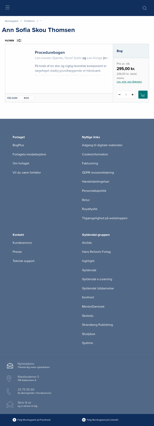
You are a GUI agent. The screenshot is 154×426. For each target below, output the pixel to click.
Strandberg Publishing (97, 325)
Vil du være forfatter (27, 173)
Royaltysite (89, 209)
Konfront (88, 297)
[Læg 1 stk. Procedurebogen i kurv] (143, 95)
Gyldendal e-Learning (97, 279)
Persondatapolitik (94, 191)
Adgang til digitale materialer (102, 145)
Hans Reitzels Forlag (96, 252)
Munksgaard (11, 21)
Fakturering (90, 163)
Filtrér (14, 40)
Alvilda (87, 243)
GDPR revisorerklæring (98, 173)
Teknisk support (23, 261)
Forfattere (29, 21)
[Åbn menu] (7, 8)
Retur (86, 200)
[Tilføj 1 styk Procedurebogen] (132, 94)
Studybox (88, 334)
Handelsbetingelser (95, 182)
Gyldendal (89, 270)
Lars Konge (94, 58)
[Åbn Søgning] (144, 8)
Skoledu (87, 316)
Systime (87, 343)
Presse (17, 252)
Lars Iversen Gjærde (49, 58)
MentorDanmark (93, 307)
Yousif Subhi (73, 58)
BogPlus (18, 145)
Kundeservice (22, 243)
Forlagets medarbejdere (29, 154)
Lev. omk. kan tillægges (129, 81)
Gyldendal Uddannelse (98, 288)
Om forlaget (21, 163)
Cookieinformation (95, 154)
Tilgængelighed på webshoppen (105, 218)
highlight (88, 261)
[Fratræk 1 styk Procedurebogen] (119, 94)
